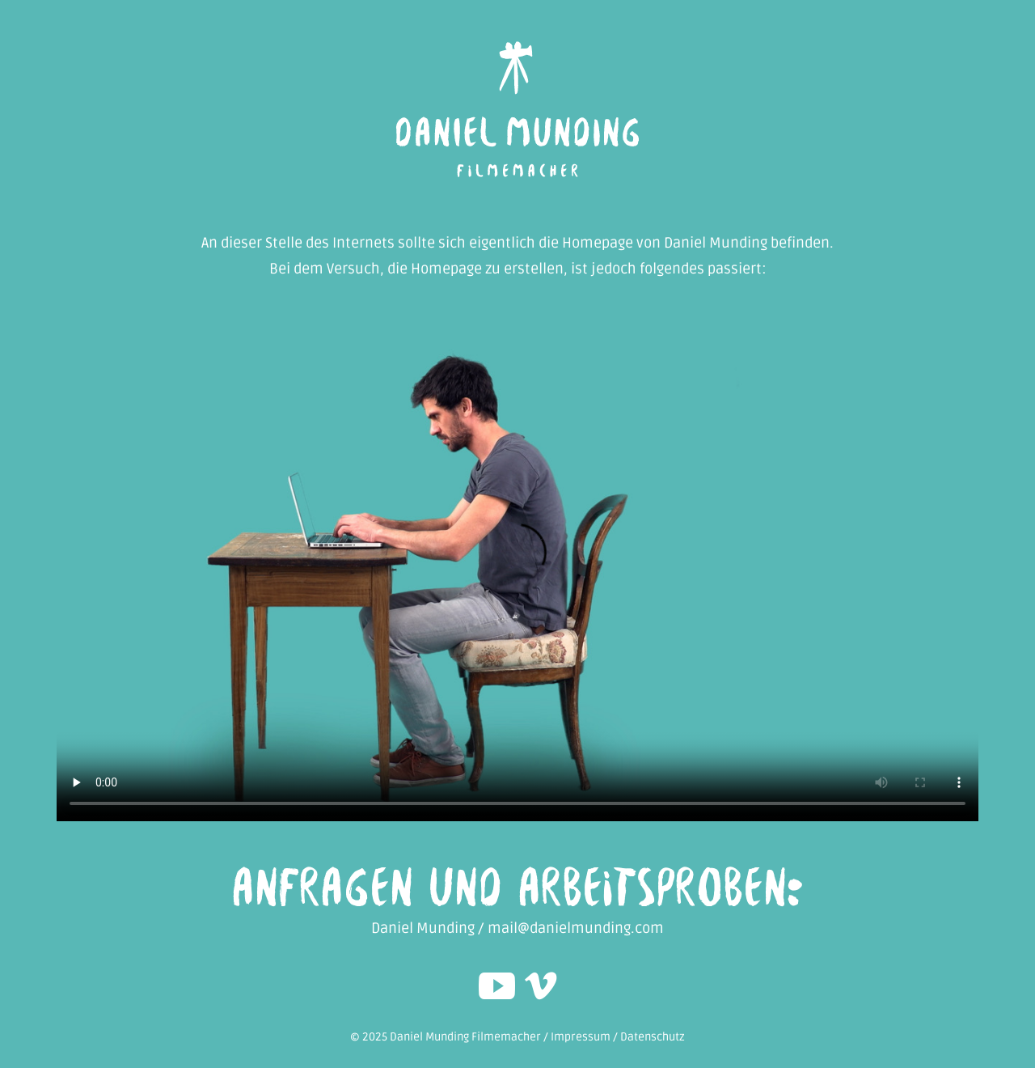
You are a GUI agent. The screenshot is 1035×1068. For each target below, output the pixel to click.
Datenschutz (652, 1037)
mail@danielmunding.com (576, 928)
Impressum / (585, 1037)
